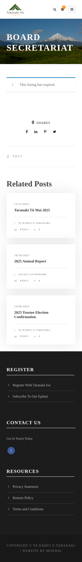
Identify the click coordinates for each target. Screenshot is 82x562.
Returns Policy (23, 498)
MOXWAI (54, 551)
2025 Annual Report (30, 261)
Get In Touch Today (20, 438)
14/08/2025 (22, 306)
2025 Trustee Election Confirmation (31, 314)
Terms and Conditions (28, 509)
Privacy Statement (25, 486)
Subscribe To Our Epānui (30, 396)
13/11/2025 (21, 204)
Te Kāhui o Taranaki (34, 223)
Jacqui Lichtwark (32, 274)
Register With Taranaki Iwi (32, 385)
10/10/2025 (22, 255)
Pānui (24, 229)
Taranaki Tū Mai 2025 (32, 210)
